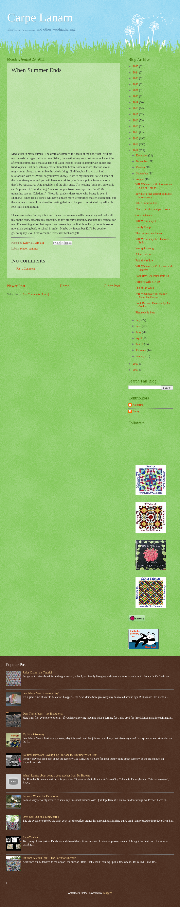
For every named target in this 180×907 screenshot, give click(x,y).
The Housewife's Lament (149, 233)
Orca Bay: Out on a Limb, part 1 (41, 816)
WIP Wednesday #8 (146, 221)
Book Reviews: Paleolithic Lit (152, 275)
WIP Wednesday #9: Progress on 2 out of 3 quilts (153, 186)
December (142, 155)
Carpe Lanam (40, 17)
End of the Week (144, 287)
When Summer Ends (146, 203)
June (139, 326)
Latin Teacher (30, 837)
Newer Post (16, 286)
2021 (136, 90)
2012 (136, 144)
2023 (136, 78)
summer (33, 248)
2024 (136, 72)
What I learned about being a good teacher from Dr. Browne (56, 775)
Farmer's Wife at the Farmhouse (40, 796)
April (139, 338)
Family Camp (143, 227)
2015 (136, 126)
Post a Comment (25, 268)
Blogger (107, 892)
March (140, 344)
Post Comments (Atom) (35, 294)
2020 (136, 96)
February (141, 350)
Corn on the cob (144, 215)
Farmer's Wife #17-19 (147, 281)
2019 (136, 102)
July (138, 320)
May (139, 332)
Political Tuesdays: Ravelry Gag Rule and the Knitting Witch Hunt (60, 754)
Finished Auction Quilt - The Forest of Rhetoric (49, 857)
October (141, 167)
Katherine (137, 404)
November (142, 161)
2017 (136, 114)
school (24, 248)
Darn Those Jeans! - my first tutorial (43, 713)
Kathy (135, 411)
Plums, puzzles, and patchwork (152, 209)
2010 (136, 363)
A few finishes (143, 254)
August (140, 179)
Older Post (112, 286)
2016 (136, 120)
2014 (136, 132)
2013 (136, 138)
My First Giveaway (33, 734)
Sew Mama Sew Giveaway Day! (41, 693)
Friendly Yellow (144, 260)
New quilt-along (144, 248)
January (140, 356)
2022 (136, 84)
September (142, 173)
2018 (136, 108)
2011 (136, 150)
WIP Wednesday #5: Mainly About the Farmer (151, 295)
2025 (136, 66)
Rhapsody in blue (145, 312)
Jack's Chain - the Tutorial (37, 672)
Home (64, 286)
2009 (136, 369)
